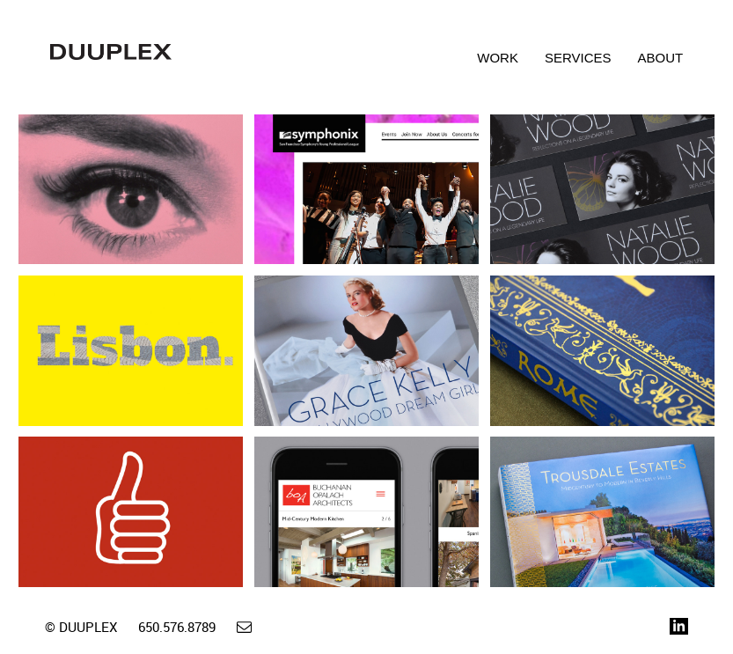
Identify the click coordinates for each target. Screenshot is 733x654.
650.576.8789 (177, 627)
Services (578, 57)
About (661, 57)
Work (497, 57)
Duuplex (111, 63)
